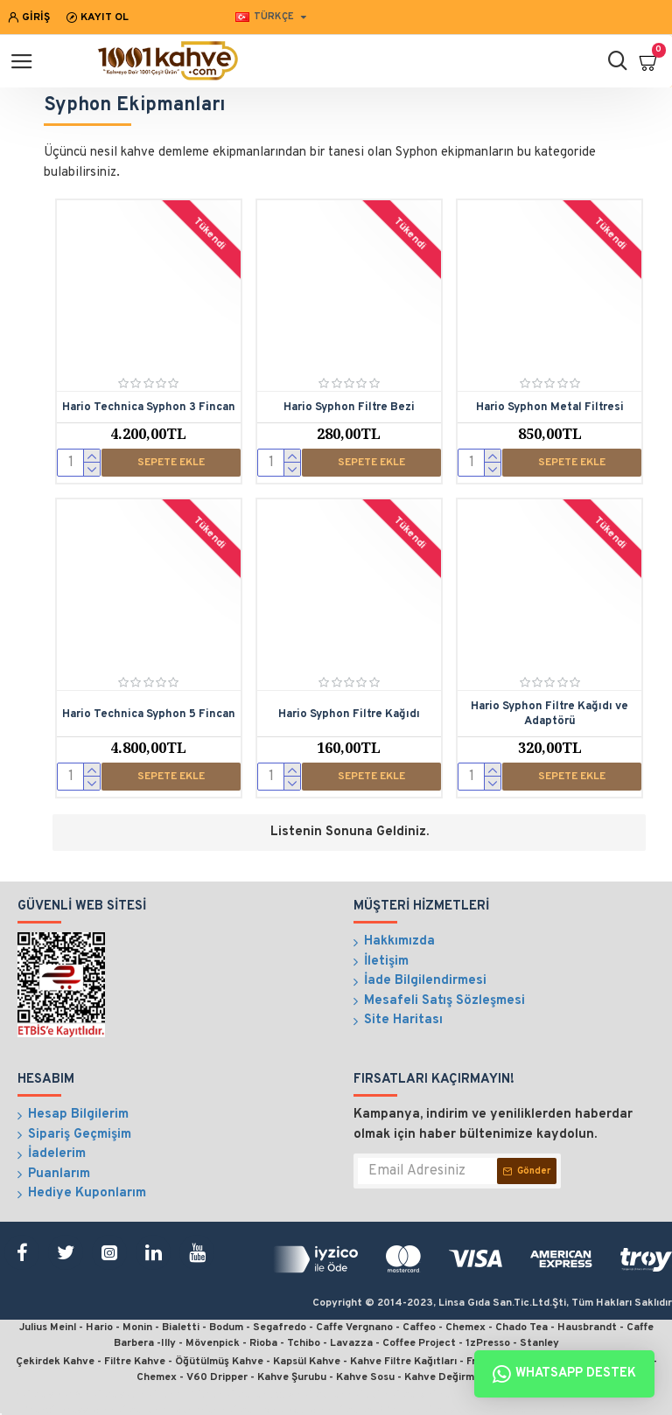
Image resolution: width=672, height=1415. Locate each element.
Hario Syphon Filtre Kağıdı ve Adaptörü (549, 714)
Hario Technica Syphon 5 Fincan (148, 714)
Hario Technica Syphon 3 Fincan (148, 408)
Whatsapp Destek (564, 1373)
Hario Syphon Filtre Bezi (349, 408)
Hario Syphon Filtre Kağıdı (349, 714)
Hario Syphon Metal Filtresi (550, 408)
